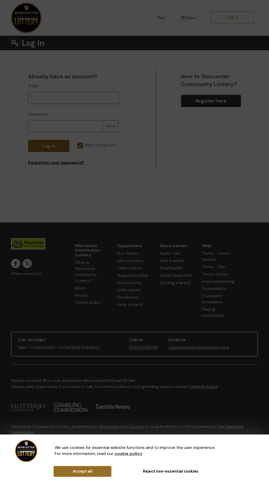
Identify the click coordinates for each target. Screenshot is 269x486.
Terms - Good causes (215, 256)
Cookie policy (88, 302)
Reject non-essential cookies (170, 471)
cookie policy (128, 453)
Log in (232, 17)
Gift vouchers (130, 260)
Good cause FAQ (176, 275)
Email (33, 86)
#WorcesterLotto (26, 274)
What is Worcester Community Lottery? (86, 271)
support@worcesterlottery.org (199, 347)
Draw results (129, 290)
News (80, 288)
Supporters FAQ (132, 275)
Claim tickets (129, 268)
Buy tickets (127, 253)
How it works (129, 282)
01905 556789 (143, 347)
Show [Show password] (111, 126)
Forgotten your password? (56, 162)
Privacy (82, 295)
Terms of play (215, 274)
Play (161, 18)
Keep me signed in (97, 144)
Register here (210, 101)
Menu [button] (189, 18)
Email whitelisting (218, 281)
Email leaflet (171, 268)
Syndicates (128, 297)
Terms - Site (213, 266)
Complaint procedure (212, 299)
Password (37, 114)
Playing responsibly (213, 312)
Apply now (170, 253)
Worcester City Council (121, 426)
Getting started (175, 282)
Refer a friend (130, 304)
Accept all (82, 471)
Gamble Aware (204, 386)
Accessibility (214, 288)
